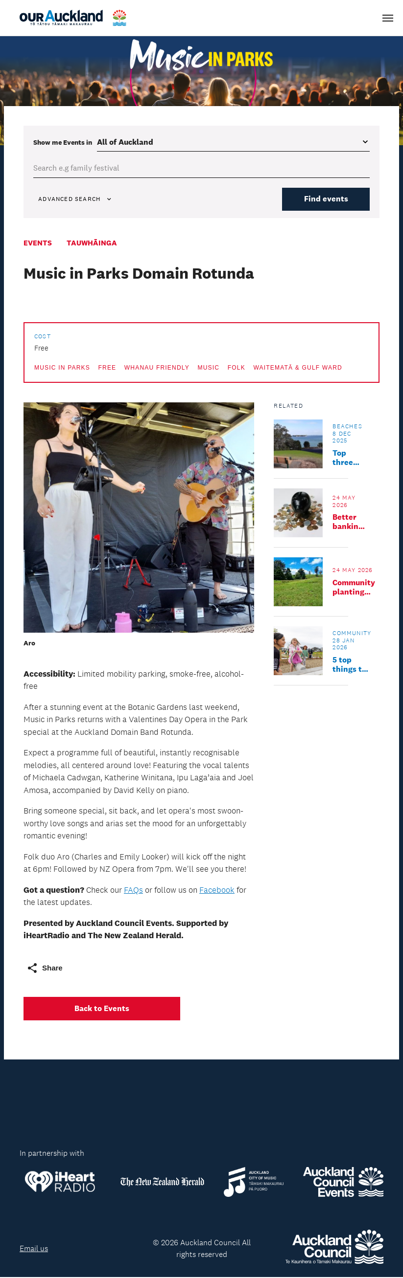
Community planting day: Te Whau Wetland (353, 587)
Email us (34, 1249)
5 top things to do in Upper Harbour (349, 665)
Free (107, 368)
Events (38, 243)
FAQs (133, 890)
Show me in (62, 142)
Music (209, 368)
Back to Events (101, 1009)
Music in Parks (62, 368)
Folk (236, 368)
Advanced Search (76, 199)
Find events (324, 199)
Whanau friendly (157, 368)
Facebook (217, 890)
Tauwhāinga (92, 243)
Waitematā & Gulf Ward (297, 368)
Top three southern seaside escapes (349, 458)
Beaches (347, 427)
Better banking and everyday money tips (349, 522)
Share (44, 968)
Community (351, 634)
